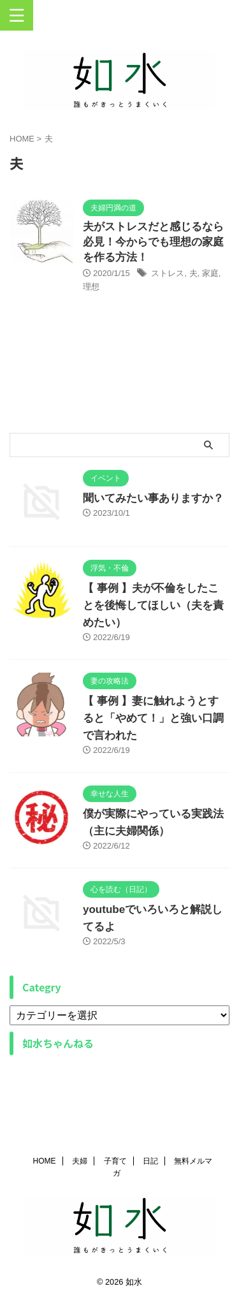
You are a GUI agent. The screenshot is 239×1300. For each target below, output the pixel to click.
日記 (150, 1161)
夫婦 (79, 1161)
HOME (44, 1161)
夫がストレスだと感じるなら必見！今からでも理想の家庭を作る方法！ (153, 242)
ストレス (167, 273)
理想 (91, 286)
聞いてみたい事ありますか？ (153, 498)
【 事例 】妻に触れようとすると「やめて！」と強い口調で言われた (153, 718)
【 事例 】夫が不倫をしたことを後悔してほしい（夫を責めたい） (153, 605)
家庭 (210, 273)
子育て (115, 1161)
